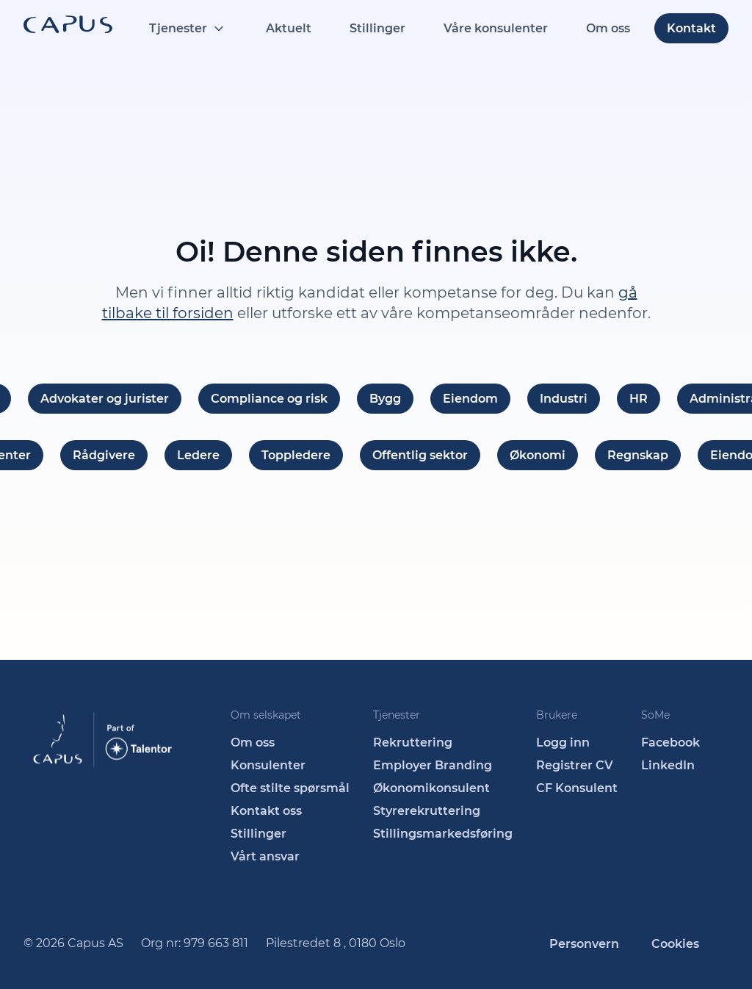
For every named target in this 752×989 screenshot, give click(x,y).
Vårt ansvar (265, 856)
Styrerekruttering (426, 811)
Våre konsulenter (496, 28)
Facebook (670, 742)
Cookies (675, 944)
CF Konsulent (577, 788)
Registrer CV (574, 765)
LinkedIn (668, 765)
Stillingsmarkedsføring (443, 834)
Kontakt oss (266, 811)
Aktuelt (288, 28)
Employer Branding (432, 765)
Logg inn (563, 742)
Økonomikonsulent (431, 788)
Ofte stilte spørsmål (290, 788)
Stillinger (377, 28)
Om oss (608, 28)
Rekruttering (412, 742)
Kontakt (691, 28)
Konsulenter (268, 765)
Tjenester (178, 28)
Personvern (584, 944)
